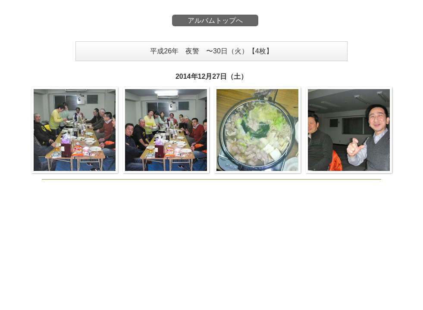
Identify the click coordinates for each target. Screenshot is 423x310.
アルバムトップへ (215, 20)
